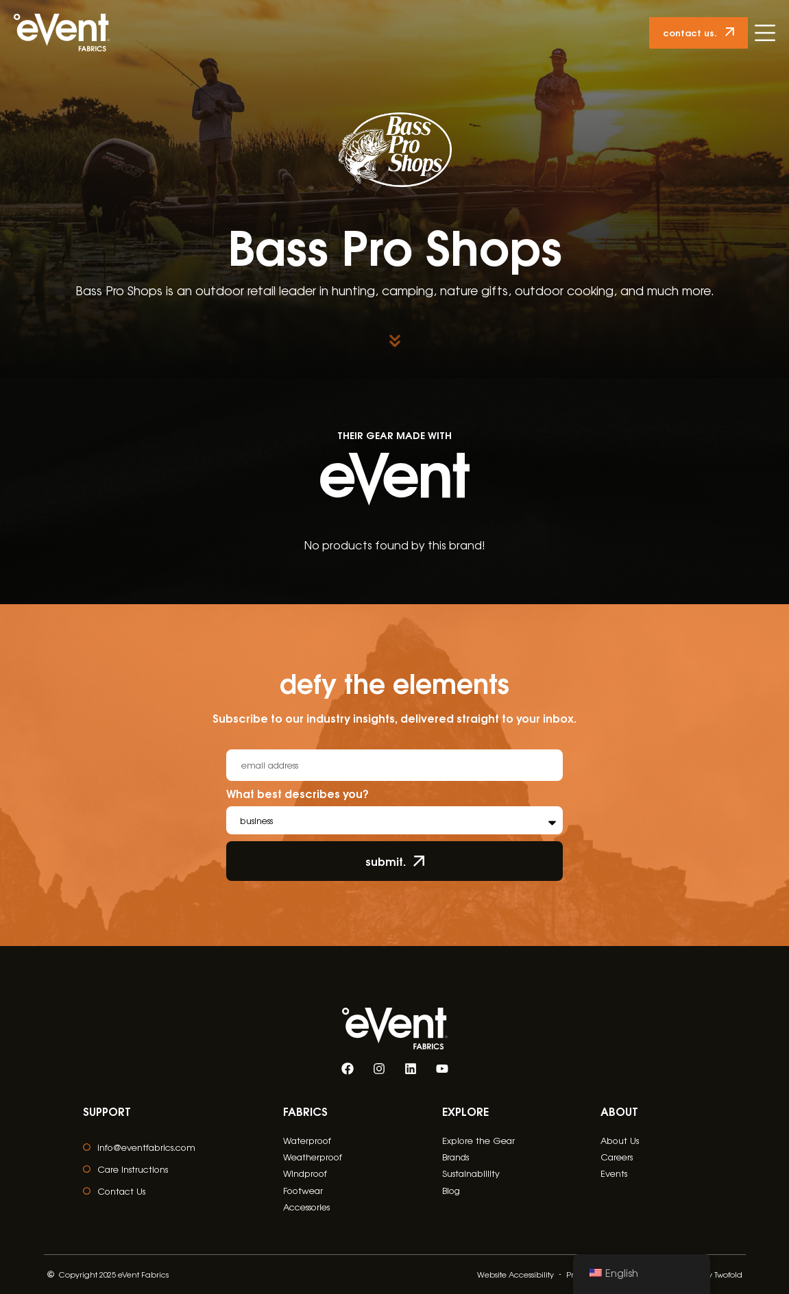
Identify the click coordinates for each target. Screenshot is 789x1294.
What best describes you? (297, 794)
